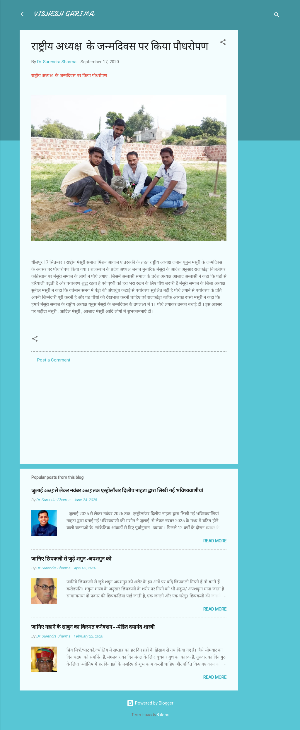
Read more (214, 541)
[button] (222, 43)
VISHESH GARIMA (63, 14)
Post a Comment (53, 360)
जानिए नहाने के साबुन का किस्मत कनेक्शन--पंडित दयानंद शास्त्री (93, 627)
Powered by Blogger (150, 703)
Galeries (163, 715)
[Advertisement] (261, 117)
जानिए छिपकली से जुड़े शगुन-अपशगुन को (71, 559)
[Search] (276, 16)
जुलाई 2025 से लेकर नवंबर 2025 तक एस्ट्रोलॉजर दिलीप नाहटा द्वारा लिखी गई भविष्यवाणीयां (117, 490)
